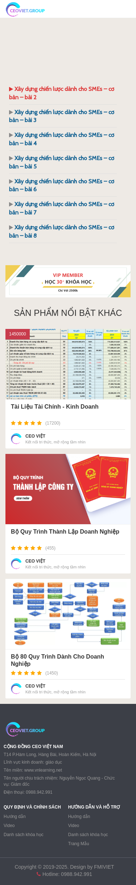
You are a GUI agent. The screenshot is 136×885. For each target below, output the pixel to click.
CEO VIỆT (35, 436)
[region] (68, 281)
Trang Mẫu (78, 843)
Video (9, 825)
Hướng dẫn (15, 816)
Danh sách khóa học (24, 834)
